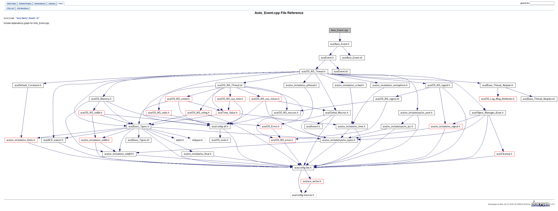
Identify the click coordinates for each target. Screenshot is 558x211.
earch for (525, 3)
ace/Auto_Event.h (27, 18)
